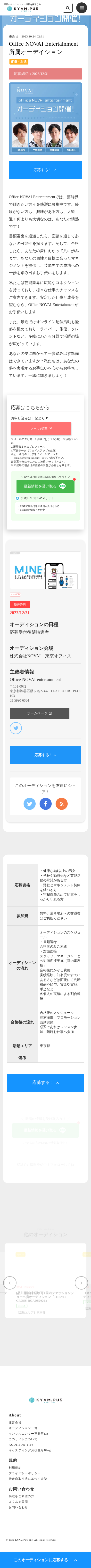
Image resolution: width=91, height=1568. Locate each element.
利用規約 (15, 1467)
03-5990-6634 (19, 700)
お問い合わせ (18, 1507)
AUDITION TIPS (21, 1444)
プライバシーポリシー (25, 1473)
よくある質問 (18, 1501)
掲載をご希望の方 (21, 1496)
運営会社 (15, 1422)
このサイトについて (23, 1439)
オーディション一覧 (23, 1428)
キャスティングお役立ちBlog (30, 1450)
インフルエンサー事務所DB (29, 1433)
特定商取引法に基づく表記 (28, 1479)
